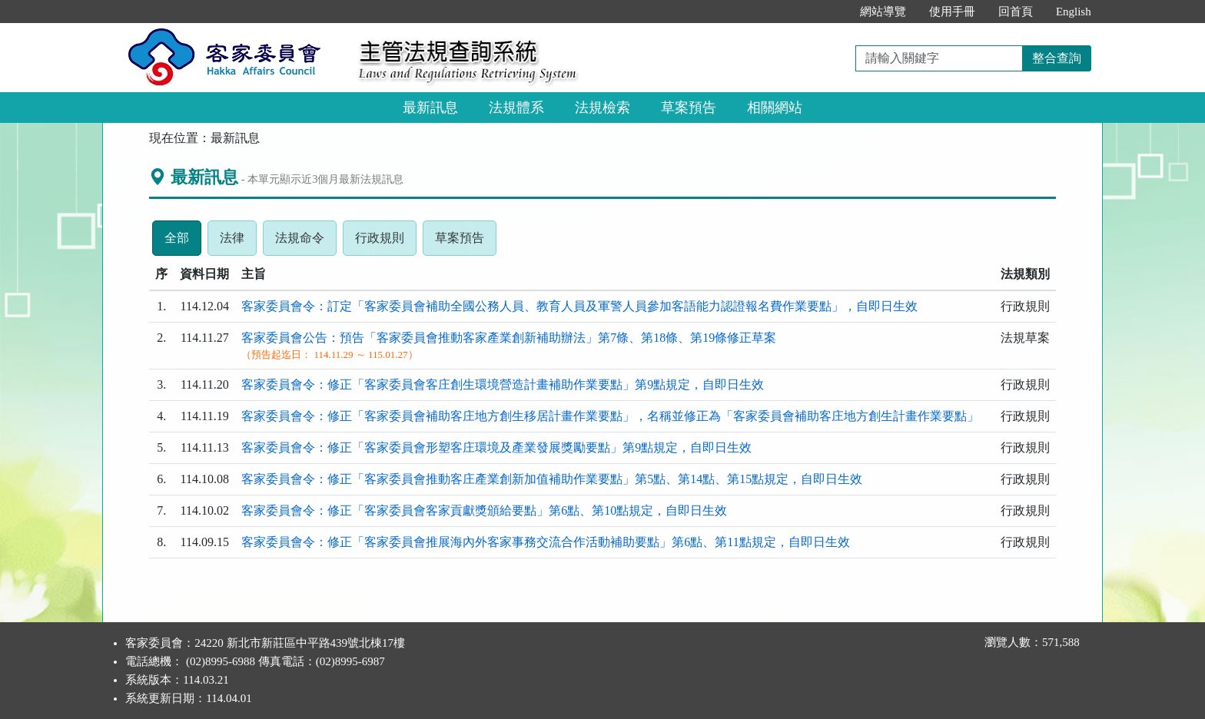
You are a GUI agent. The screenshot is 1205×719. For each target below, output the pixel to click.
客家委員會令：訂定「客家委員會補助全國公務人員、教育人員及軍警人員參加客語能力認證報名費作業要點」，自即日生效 (579, 306)
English (1073, 11)
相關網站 (774, 107)
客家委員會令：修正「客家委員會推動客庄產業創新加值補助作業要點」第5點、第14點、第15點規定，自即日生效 (551, 478)
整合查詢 (1056, 58)
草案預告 (688, 107)
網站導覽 (883, 11)
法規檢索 (602, 107)
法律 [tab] (238, 242)
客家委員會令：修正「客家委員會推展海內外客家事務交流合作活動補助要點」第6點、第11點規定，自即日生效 (545, 541)
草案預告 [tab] (465, 242)
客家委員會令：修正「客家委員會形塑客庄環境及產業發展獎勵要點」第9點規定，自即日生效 (496, 447)
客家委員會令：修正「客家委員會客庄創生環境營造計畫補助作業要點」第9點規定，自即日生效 (502, 384)
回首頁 (1015, 11)
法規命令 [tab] (306, 242)
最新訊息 (430, 107)
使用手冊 (952, 11)
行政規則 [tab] (386, 242)
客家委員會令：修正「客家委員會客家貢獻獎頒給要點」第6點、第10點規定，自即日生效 (484, 510)
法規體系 (516, 107)
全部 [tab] (182, 242)
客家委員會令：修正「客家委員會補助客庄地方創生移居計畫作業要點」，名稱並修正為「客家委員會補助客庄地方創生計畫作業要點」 (610, 415)
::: (832, 11)
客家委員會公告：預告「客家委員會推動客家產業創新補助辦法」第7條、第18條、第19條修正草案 (508, 337)
